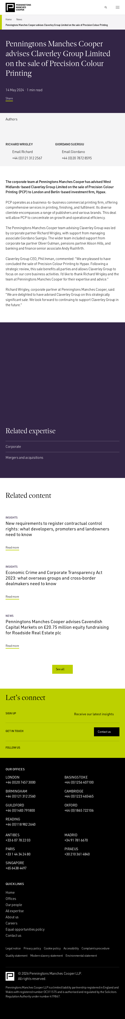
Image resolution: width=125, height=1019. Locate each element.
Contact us (107, 732)
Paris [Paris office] (10, 849)
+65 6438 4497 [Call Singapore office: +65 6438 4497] (16, 868)
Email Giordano (73, 151)
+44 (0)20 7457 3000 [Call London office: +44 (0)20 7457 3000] (20, 782)
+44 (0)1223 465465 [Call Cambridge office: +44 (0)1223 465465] (79, 796)
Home (9, 19)
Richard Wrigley (19, 144)
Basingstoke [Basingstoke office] (76, 777)
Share (12, 100)
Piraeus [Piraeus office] (71, 849)
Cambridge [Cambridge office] (74, 791)
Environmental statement (81, 955)
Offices (11, 898)
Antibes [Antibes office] (12, 835)
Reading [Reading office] (13, 819)
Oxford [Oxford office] (70, 805)
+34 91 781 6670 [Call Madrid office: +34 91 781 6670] (76, 840)
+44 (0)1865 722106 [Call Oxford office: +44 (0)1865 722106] (79, 810)
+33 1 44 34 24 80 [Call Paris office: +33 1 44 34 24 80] (18, 854)
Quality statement (16, 955)
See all (63, 669)
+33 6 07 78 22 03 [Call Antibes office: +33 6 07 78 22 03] (18, 840)
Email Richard (22, 151)
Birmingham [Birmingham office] (16, 791)
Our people (14, 904)
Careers (11, 923)
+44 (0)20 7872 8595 (77, 158)
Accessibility (71, 948)
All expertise (15, 911)
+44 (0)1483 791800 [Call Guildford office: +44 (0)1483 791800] (20, 810)
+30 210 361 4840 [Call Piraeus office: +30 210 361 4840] (77, 854)
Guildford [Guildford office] (15, 805)
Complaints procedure (96, 948)
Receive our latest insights (96, 714)
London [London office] (13, 777)
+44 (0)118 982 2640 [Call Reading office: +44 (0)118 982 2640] (20, 824)
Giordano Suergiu (69, 144)
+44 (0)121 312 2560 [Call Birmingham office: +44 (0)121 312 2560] (20, 796)
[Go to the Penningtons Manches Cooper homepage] (18, 7)
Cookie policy (52, 948)
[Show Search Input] (105, 7)
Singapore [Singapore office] (15, 863)
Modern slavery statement (46, 955)
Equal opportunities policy (25, 929)
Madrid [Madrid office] (70, 835)
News (19, 19)
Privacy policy (32, 948)
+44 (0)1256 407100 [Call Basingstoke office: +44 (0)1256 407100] (79, 782)
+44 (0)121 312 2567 (27, 158)
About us (12, 917)
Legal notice (13, 948)
